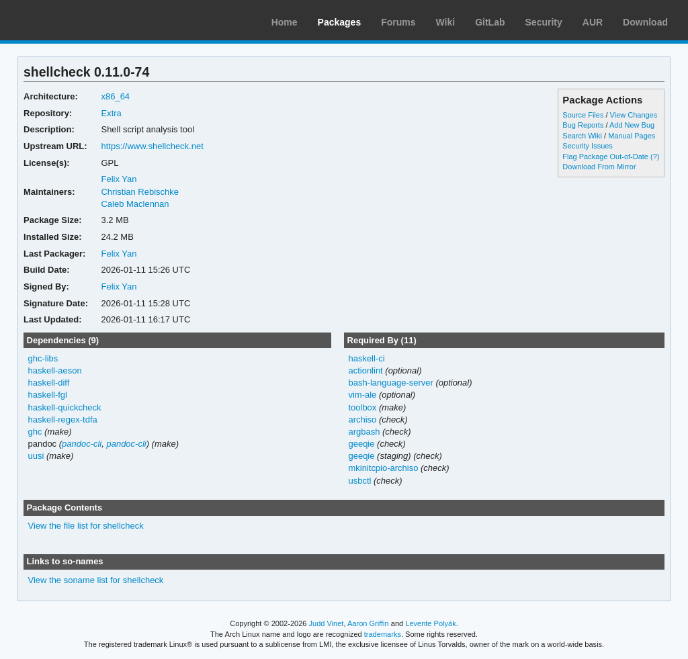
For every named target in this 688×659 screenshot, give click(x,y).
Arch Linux (74, 20)
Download (645, 22)
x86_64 (115, 96)
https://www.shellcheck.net (152, 146)
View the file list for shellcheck (86, 526)
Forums (398, 22)
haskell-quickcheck (64, 407)
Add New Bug (631, 125)
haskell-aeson (55, 370)
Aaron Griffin (368, 623)
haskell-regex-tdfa (62, 419)
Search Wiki (582, 136)
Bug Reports (582, 125)
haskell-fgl (47, 395)
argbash (364, 432)
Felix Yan (118, 179)
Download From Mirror (599, 167)
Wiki (446, 22)
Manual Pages (631, 136)
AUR (593, 22)
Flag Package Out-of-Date (605, 156)
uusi (36, 456)
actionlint (365, 370)
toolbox (362, 407)
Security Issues (587, 146)
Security (543, 22)
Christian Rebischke (139, 192)
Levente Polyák (430, 623)
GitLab (490, 22)
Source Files (582, 115)
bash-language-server (390, 383)
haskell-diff (49, 383)
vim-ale (362, 395)
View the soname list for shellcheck (96, 580)
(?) (654, 156)
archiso (362, 419)
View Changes (634, 115)
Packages (339, 22)
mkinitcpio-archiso (383, 468)
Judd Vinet (326, 623)
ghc (35, 432)
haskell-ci (366, 358)
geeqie (361, 444)
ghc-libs (43, 358)
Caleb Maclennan (135, 204)
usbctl (359, 481)
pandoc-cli (81, 444)
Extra (111, 113)
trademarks (382, 634)
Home (284, 22)
